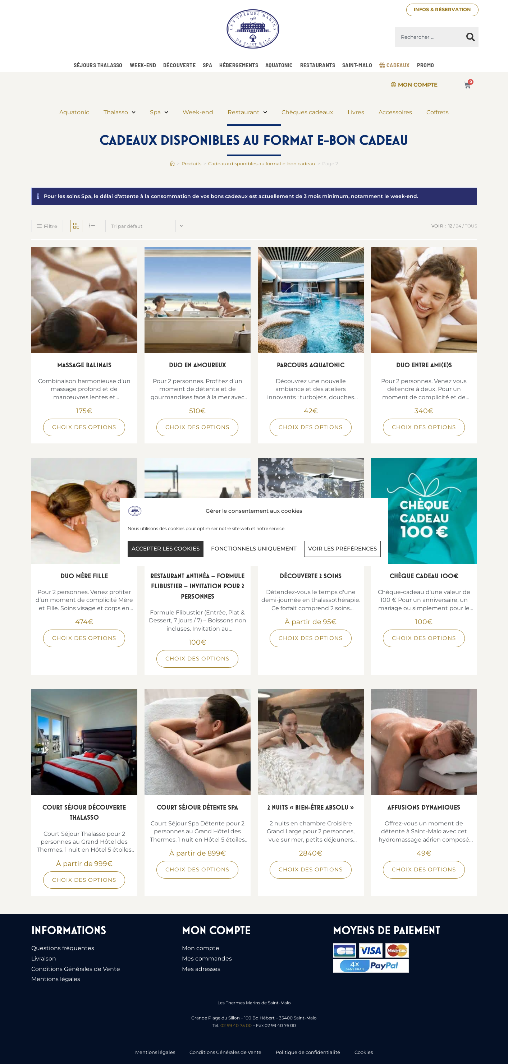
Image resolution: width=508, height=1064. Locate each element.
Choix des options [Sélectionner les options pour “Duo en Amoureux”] (197, 427)
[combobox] (429, 37)
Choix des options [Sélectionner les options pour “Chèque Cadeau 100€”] (424, 638)
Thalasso (120, 112)
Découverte (179, 64)
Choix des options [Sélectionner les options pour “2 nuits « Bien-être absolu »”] (311, 869)
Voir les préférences (342, 548)
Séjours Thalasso (98, 64)
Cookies (363, 1052)
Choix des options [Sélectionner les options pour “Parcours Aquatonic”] (311, 427)
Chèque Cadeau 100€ (424, 576)
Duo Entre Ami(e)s (424, 365)
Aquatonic (279, 64)
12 (450, 226)
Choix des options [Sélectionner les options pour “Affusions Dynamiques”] (424, 869)
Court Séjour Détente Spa (197, 807)
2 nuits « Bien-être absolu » (310, 807)
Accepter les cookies (166, 548)
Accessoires (395, 112)
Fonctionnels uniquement (254, 548)
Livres (356, 112)
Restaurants (317, 64)
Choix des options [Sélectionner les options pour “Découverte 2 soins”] (311, 638)
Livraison (43, 958)
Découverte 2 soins (311, 576)
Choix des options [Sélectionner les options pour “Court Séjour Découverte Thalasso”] (84, 879)
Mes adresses (201, 969)
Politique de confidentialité (308, 1052)
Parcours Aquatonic (310, 365)
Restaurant (247, 112)
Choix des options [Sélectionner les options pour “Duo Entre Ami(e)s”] (424, 427)
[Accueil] (172, 163)
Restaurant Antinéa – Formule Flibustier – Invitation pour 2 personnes (197, 586)
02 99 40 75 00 (236, 1025)
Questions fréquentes (62, 948)
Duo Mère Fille (84, 576)
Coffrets (437, 112)
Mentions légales (55, 979)
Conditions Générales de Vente (75, 969)
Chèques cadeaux (307, 112)
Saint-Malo (357, 64)
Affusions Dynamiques (424, 807)
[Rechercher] (471, 37)
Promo (425, 64)
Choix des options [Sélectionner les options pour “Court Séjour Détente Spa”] (197, 869)
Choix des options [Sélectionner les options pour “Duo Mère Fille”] (84, 638)
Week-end (143, 64)
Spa (207, 64)
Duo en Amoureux (197, 365)
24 (458, 226)
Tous (471, 226)
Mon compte (200, 948)
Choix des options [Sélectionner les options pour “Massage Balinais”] (84, 427)
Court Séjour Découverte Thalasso (84, 812)
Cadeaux (394, 64)
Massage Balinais (84, 365)
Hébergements (238, 64)
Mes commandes (207, 958)
